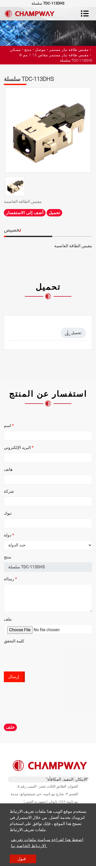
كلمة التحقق (14, 641)
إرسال (13, 676)
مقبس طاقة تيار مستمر (69, 50)
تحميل (54, 212)
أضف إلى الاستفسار (25, 212)
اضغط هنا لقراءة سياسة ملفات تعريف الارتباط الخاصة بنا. (47, 842)
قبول (21, 858)
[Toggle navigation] (85, 13)
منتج (28, 50)
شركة (9, 491)
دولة (9, 535)
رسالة (10, 578)
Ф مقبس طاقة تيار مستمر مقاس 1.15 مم (54, 55)
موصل (40, 50)
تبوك (8, 513)
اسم (9, 425)
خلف (10, 727)
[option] (48, 130)
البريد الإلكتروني (19, 447)
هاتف (8, 469)
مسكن (15, 50)
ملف (8, 619)
